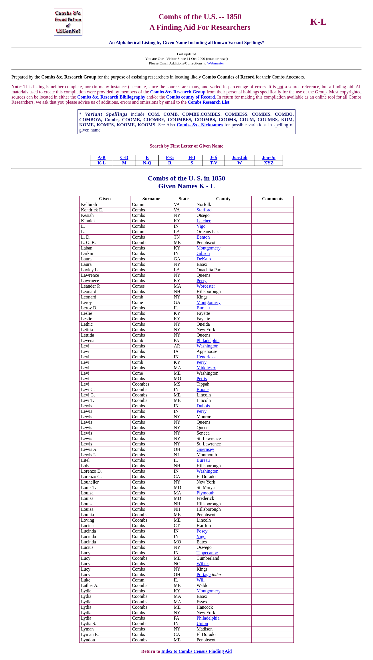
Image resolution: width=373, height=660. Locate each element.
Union (202, 623)
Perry (202, 280)
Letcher (204, 220)
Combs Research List (208, 102)
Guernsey (205, 449)
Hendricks (206, 356)
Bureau (203, 307)
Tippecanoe (207, 552)
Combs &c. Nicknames (200, 124)
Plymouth (205, 492)
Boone (203, 389)
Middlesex (206, 367)
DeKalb (204, 258)
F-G (170, 157)
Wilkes (203, 563)
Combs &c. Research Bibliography (111, 97)
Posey (202, 531)
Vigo (201, 226)
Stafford (204, 209)
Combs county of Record (190, 97)
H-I (192, 157)
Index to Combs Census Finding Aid (196, 651)
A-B (102, 157)
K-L (102, 162)
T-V (213, 162)
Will (201, 580)
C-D (124, 157)
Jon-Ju (268, 157)
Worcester (206, 286)
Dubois (203, 405)
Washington (207, 345)
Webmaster (215, 63)
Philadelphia (208, 340)
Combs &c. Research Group (177, 91)
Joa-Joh (239, 157)
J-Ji (213, 157)
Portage (204, 574)
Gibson (203, 253)
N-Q (147, 162)
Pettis (202, 378)
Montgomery (209, 247)
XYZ (269, 162)
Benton (203, 237)
